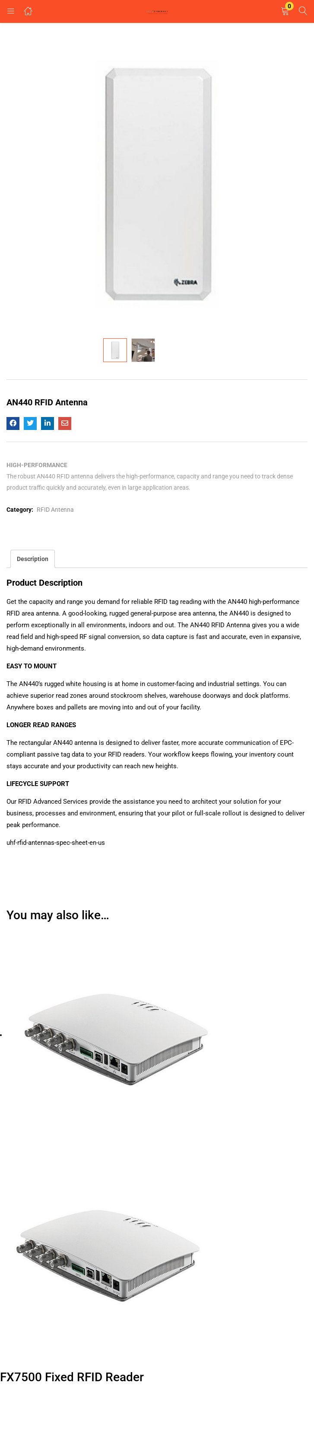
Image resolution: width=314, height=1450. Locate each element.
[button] (285, 11)
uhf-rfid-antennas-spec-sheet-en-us (55, 843)
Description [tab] (32, 558)
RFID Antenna (55, 509)
